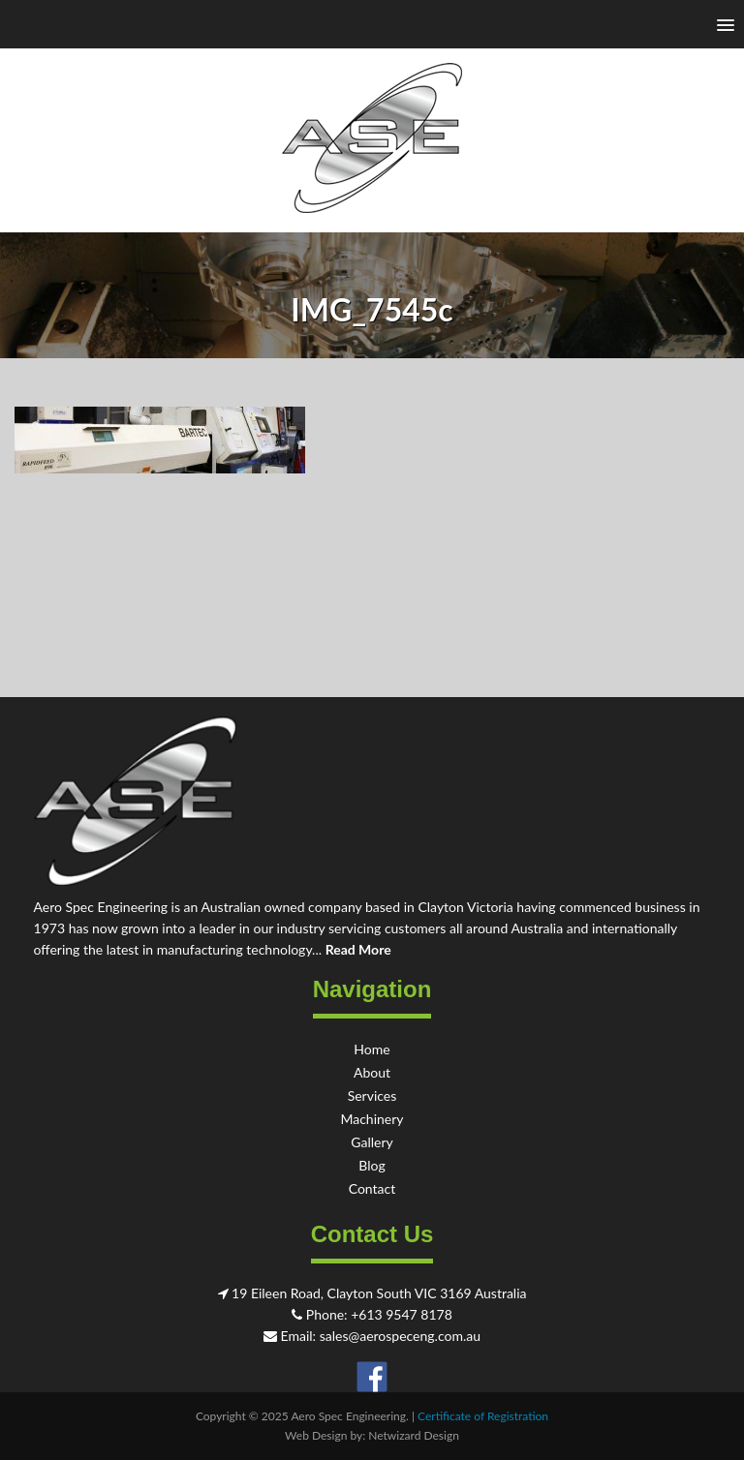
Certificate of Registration (483, 1416)
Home (371, 1049)
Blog (371, 1165)
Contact (372, 1188)
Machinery (371, 1118)
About (372, 1072)
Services (372, 1095)
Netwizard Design (413, 1435)
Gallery (371, 1142)
